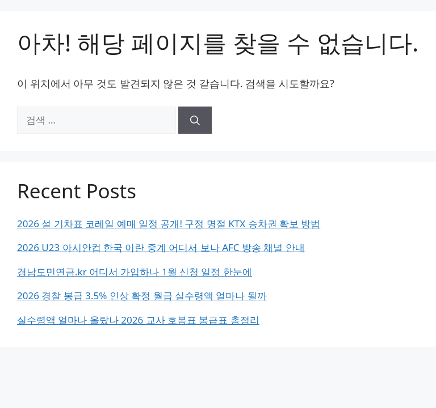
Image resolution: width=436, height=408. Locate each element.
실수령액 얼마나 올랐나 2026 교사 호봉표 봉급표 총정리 (138, 319)
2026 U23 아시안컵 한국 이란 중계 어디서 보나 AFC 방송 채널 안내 (161, 247)
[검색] (195, 120)
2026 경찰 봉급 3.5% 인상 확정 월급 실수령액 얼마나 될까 (142, 295)
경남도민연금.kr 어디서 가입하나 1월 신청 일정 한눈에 (134, 271)
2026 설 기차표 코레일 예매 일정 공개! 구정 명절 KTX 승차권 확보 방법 (168, 223)
